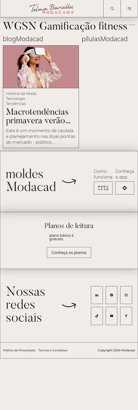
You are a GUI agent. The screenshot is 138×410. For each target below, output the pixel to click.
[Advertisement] (69, 384)
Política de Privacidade (19, 350)
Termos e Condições (52, 350)
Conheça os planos (69, 252)
